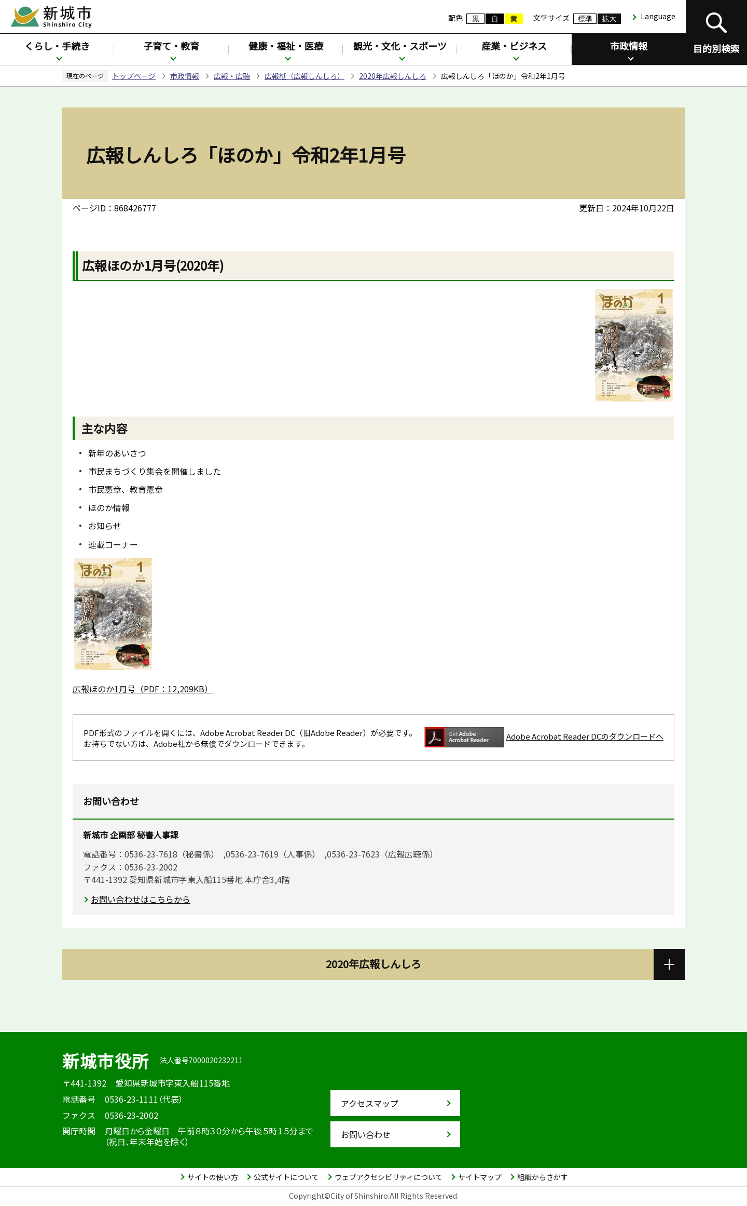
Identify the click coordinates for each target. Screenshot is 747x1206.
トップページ (134, 76)
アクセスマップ (369, 1103)
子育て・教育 (171, 45)
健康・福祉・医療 (285, 45)
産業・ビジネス (514, 45)
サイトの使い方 (212, 1177)
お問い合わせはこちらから (140, 899)
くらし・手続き (57, 45)
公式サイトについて (286, 1177)
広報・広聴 (232, 76)
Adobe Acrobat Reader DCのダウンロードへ (543, 737)
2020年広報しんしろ (392, 76)
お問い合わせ (366, 1134)
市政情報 (628, 45)
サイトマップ (480, 1177)
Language (658, 16)
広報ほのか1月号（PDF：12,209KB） (143, 688)
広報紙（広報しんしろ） (304, 76)
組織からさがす (542, 1177)
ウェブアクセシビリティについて (388, 1177)
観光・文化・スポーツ (400, 45)
